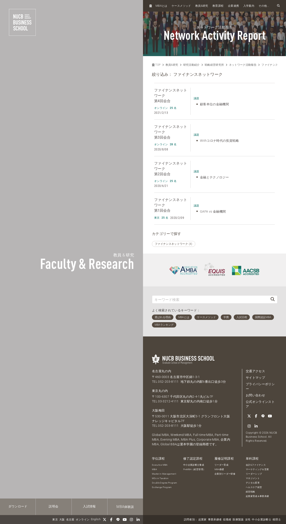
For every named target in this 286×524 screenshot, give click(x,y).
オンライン (83, 519)
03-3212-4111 (168, 401)
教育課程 (217, 5)
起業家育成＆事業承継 (257, 496)
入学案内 (248, 5)
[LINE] (118, 519)
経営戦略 (250, 491)
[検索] (272, 299)
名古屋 (70, 519)
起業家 (202, 519)
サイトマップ (255, 377)
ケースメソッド (181, 5)
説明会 (53, 506)
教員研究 (201, 5)
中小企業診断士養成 (193, 465)
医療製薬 (238, 519)
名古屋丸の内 (161, 371)
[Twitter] (104, 519)
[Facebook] (111, 519)
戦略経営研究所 (214, 64)
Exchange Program (162, 487)
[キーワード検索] (210, 299)
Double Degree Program (164, 483)
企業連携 (233, 5)
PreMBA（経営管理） (194, 469)
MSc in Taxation (160, 478)
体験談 (125, 507)
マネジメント (253, 478)
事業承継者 (215, 519)
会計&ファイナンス (256, 465)
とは (161, 5)
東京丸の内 (160, 391)
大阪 (62, 519)
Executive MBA (160, 465)
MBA (154, 469)
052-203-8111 (168, 381)
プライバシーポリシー (260, 386)
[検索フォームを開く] (278, 6)
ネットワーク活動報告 (243, 64)
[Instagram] (131, 519)
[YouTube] (124, 519)
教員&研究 (172, 64)
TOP (156, 64)
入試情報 (89, 506)
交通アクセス (255, 371)
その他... (264, 5)
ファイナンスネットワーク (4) (173, 243)
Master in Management (164, 474)
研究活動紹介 (191, 64)
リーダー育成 (221, 465)
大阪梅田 (158, 410)
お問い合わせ (255, 395)
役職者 (227, 519)
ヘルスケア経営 (254, 487)
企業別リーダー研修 (224, 474)
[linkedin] (138, 519)
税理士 (277, 519)
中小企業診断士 (261, 519)
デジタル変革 (253, 483)
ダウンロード (17, 506)
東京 (55, 519)
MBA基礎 (219, 469)
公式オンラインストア (260, 404)
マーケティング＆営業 (257, 469)
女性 (248, 519)
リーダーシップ (254, 474)
